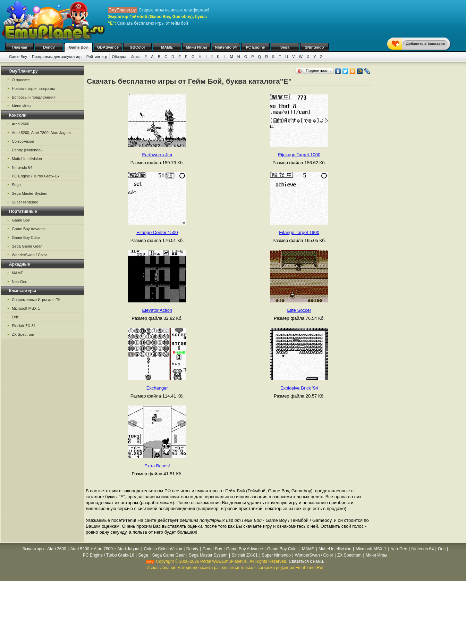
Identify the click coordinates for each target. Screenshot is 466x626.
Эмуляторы (33, 548)
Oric (15, 317)
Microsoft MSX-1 (26, 308)
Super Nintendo (25, 202)
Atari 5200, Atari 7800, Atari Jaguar (41, 133)
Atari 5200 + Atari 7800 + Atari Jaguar (105, 548)
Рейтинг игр (96, 57)
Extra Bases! (157, 465)
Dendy (49, 47)
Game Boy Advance (28, 229)
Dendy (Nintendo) (27, 150)
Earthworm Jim (157, 154)
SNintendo (314, 47)
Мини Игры (196, 47)
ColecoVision (23, 141)
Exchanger (157, 388)
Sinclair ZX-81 (24, 326)
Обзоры (119, 57)
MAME (167, 47)
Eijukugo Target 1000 (299, 154)
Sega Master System (29, 193)
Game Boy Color (26, 237)
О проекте (21, 80)
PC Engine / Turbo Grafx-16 (35, 176)
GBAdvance (108, 47)
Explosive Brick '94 (299, 388)
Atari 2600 (20, 124)
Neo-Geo (19, 281)
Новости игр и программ (33, 88)
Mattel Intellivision (27, 159)
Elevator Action (157, 310)
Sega (284, 47)
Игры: (135, 57)
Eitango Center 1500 (157, 232)
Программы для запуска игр (57, 57)
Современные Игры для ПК (36, 300)
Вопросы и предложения (34, 97)
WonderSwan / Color (29, 255)
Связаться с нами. (306, 561)
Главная (19, 47)
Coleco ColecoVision (163, 548)
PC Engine (255, 47)
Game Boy (78, 47)
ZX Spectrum (23, 334)
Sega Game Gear (27, 246)
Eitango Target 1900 (299, 232)
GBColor (137, 47)
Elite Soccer (299, 310)
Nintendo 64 (226, 47)
